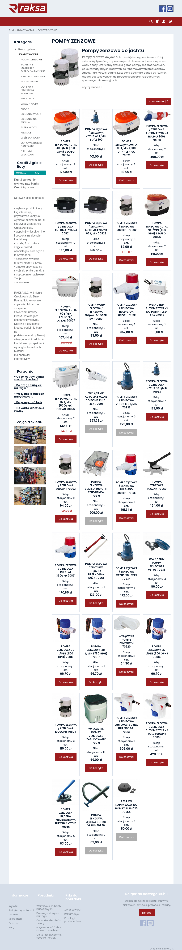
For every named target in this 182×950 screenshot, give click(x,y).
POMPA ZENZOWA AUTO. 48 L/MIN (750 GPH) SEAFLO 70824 (66, 149)
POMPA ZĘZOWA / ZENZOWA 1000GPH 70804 (66, 728)
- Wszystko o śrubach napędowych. (29, 395)
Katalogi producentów (72, 917)
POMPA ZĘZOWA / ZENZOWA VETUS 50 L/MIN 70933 (157, 387)
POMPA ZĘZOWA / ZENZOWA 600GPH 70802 (126, 227)
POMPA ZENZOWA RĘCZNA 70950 (157, 485)
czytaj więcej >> (92, 87)
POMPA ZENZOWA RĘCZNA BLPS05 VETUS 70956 (96, 821)
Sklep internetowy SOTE (161, 946)
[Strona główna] (28, 8)
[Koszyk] (157, 21)
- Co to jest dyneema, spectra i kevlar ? (29, 378)
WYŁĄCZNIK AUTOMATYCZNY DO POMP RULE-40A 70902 (157, 311)
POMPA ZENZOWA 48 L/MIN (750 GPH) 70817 (96, 652)
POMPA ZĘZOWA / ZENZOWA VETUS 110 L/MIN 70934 (126, 574)
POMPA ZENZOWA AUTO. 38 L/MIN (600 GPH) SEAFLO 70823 (126, 149)
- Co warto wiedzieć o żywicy (29, 409)
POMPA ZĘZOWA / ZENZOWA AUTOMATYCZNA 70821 (65, 229)
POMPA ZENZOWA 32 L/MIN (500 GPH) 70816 (157, 652)
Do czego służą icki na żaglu (47, 912)
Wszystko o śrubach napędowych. (48, 905)
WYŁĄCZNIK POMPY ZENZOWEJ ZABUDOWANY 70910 (96, 736)
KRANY (25, 108)
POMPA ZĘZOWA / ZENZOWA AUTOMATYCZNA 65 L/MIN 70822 (96, 229)
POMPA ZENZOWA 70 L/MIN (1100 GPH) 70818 (65, 652)
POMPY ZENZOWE (31, 59)
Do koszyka (66, 181)
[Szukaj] (151, 21)
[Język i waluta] (170, 21)
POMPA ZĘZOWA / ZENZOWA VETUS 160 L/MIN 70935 (126, 403)
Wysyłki (13, 904)
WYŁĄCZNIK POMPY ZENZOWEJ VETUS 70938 (157, 565)
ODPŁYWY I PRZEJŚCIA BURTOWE (27, 90)
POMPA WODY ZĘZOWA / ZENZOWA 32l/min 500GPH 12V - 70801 (96, 312)
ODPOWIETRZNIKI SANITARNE (31, 144)
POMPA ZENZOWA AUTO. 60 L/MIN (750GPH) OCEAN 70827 (66, 314)
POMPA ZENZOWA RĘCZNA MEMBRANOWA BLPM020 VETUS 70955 (65, 818)
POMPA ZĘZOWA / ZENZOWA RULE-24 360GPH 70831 (66, 571)
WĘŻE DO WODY (31, 137)
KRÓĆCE (26, 132)
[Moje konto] (163, 21)
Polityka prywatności (21, 908)
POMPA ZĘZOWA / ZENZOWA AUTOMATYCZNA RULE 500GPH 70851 (157, 731)
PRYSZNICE (27, 98)
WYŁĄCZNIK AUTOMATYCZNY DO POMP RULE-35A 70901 (96, 399)
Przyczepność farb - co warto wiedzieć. (48, 927)
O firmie (14, 921)
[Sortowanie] (158, 101)
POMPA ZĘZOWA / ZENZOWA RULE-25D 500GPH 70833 (126, 488)
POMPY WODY (29, 81)
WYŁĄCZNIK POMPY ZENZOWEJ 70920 (126, 642)
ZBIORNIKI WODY (31, 114)
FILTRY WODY (29, 127)
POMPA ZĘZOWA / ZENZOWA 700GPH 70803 (66, 485)
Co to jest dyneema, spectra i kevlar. (49, 934)
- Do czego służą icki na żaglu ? (28, 386)
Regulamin (15, 916)
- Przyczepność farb (28, 402)
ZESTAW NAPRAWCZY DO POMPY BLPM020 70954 (126, 807)
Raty (11, 925)
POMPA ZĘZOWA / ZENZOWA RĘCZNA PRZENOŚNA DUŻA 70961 (96, 571)
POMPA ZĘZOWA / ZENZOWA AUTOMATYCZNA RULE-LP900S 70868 (157, 133)
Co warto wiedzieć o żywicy (48, 919)
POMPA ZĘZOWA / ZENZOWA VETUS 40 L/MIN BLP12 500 (96, 135)
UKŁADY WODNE (28, 54)
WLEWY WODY (30, 103)
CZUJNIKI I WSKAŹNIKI (27, 153)
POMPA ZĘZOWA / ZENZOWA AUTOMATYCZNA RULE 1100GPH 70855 (126, 725)
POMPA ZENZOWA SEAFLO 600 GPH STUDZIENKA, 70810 (96, 489)
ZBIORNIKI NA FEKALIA (29, 120)
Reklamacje (71, 911)
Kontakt (13, 912)
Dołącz (146, 913)
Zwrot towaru (72, 907)
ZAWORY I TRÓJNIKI (33, 76)
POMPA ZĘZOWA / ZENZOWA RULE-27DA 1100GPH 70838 (126, 311)
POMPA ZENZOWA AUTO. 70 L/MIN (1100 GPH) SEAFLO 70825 (157, 230)
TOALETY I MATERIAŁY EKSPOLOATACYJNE (33, 68)
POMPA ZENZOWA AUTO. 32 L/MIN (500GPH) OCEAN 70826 (66, 403)
